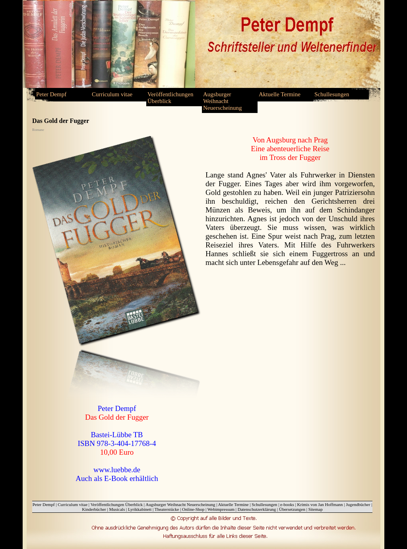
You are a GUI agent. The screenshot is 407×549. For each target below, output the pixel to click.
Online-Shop (193, 509)
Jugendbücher (358, 504)
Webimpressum (221, 509)
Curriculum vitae (112, 94)
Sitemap (315, 509)
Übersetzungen (292, 509)
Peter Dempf (51, 94)
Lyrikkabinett (139, 509)
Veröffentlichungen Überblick (170, 97)
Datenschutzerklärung (257, 509)
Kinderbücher (94, 509)
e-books (287, 504)
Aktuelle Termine (279, 94)
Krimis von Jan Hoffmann (320, 504)
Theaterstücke (167, 509)
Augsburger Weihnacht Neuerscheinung (222, 101)
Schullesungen (331, 94)
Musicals (117, 509)
